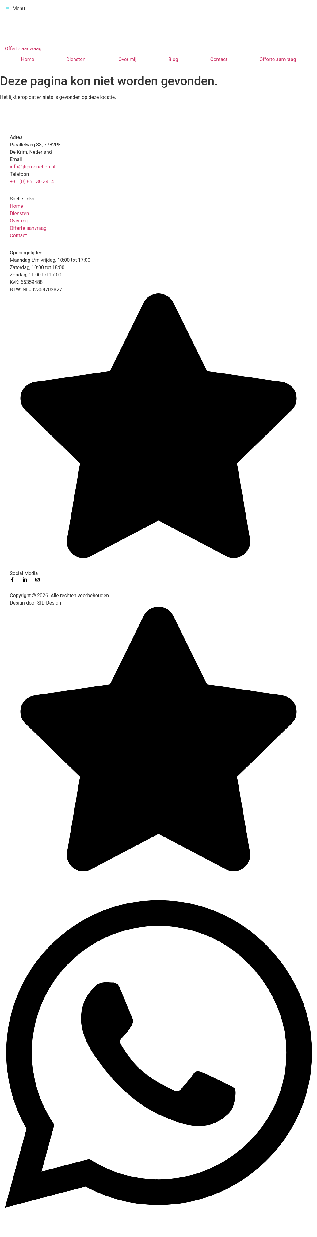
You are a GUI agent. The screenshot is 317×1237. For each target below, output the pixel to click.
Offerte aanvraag (277, 59)
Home (27, 59)
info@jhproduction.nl (32, 167)
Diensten (76, 59)
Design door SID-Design (35, 603)
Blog (173, 59)
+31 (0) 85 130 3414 (32, 181)
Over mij (127, 59)
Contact (218, 59)
